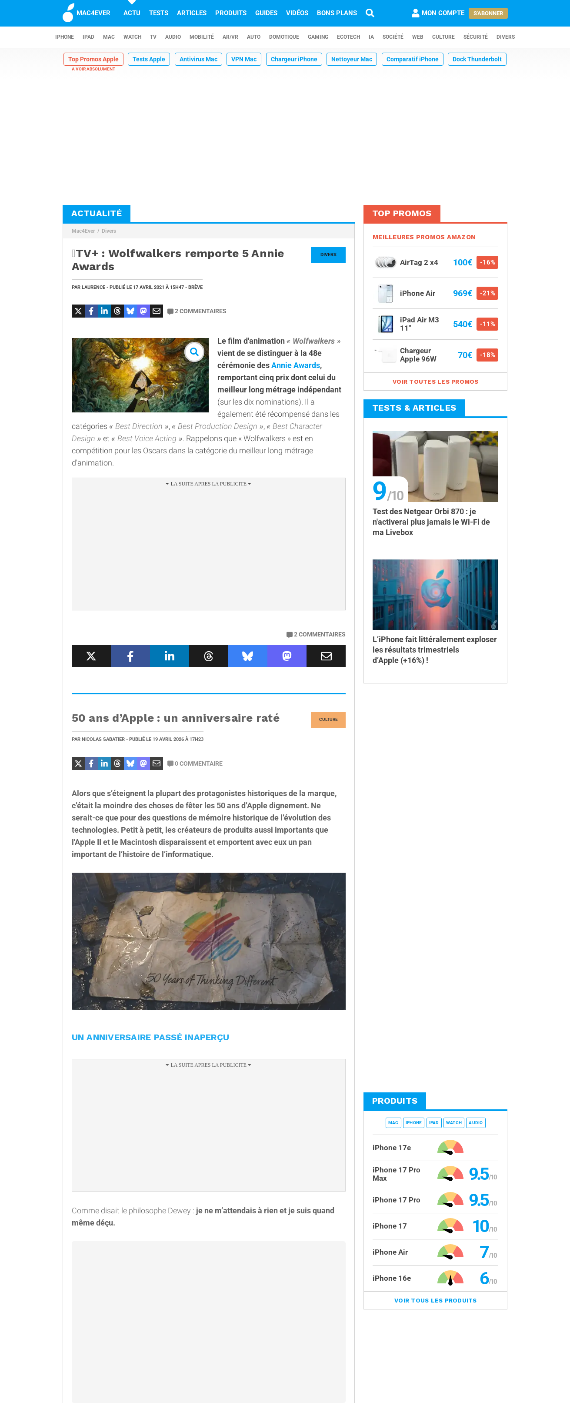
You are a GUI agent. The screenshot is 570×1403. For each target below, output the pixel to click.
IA (371, 37)
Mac (109, 37)
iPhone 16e (392, 1278)
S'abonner (488, 13)
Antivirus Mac (198, 59)
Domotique (284, 37)
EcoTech (348, 37)
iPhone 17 (390, 1226)
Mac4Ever (83, 231)
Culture (443, 37)
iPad (88, 37)
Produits (231, 13)
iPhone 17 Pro (396, 1199)
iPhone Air (390, 1252)
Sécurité (475, 37)
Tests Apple (149, 59)
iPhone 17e (392, 1147)
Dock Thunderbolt (477, 59)
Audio (173, 37)
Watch (132, 37)
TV (153, 37)
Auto (253, 37)
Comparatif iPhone (413, 59)
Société (393, 37)
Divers (506, 37)
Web (417, 37)
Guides (266, 13)
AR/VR (230, 37)
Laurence (93, 287)
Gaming (318, 37)
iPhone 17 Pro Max (396, 1173)
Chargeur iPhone (294, 59)
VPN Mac (244, 59)
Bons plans (337, 13)
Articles (192, 13)
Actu (131, 13)
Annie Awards (295, 365)
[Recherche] (370, 13)
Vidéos (297, 13)
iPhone (64, 37)
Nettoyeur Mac (351, 59)
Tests (158, 13)
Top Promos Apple (93, 59)
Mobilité (202, 37)
